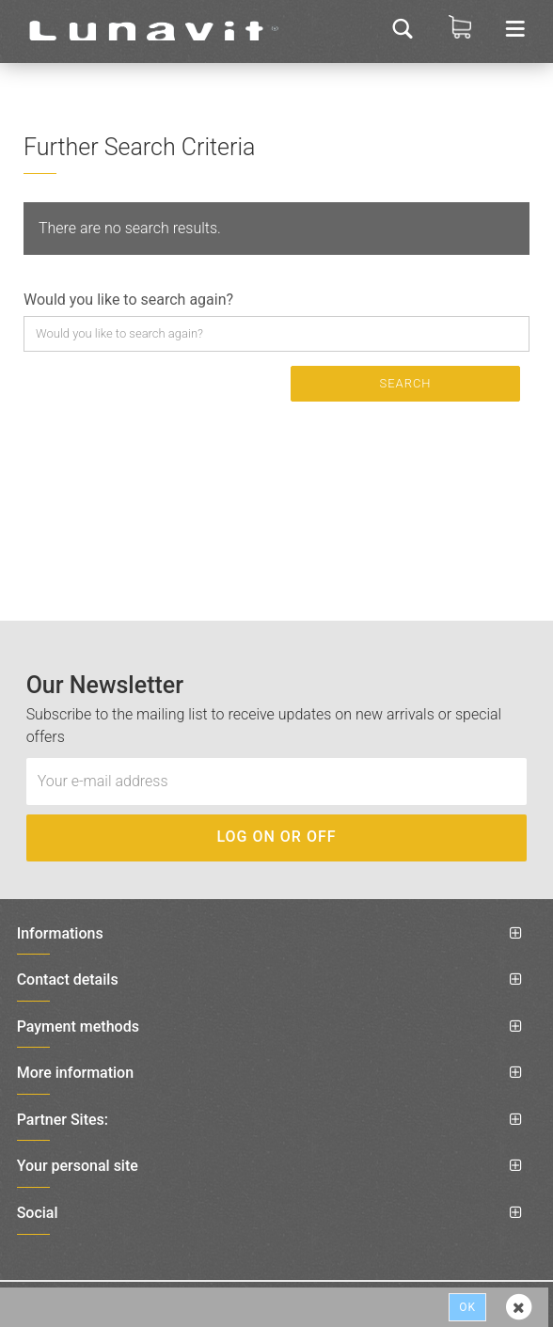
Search (405, 383)
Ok (467, 1307)
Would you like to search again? (128, 299)
